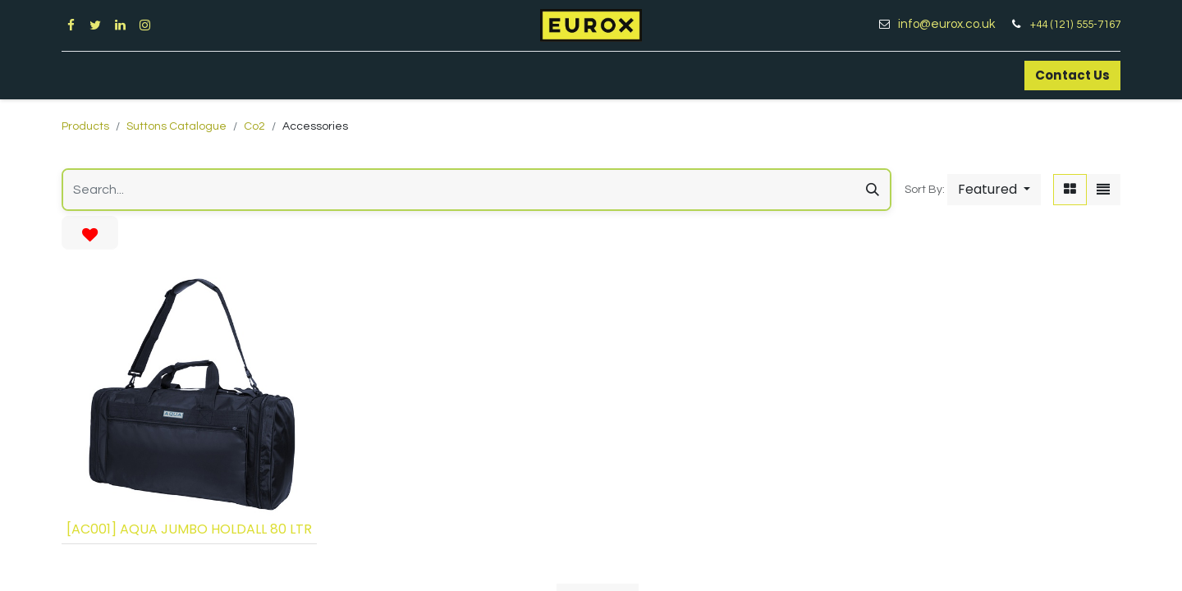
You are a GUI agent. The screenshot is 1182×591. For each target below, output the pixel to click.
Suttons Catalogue (176, 126)
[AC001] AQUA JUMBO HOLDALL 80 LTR (189, 529)
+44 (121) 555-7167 (1075, 24)
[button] (994, 189)
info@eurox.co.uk (952, 24)
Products (85, 126)
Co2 (254, 126)
